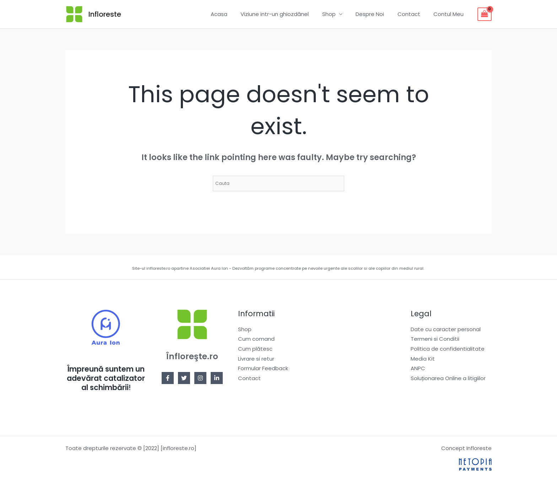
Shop (338, 14)
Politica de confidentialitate (448, 348)
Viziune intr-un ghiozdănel (287, 14)
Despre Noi (376, 14)
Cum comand (256, 339)
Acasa (233, 14)
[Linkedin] (217, 378)
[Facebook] (168, 378)
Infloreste (104, 14)
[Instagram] (200, 378)
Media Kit (423, 358)
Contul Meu (450, 14)
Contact (412, 14)
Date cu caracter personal (446, 329)
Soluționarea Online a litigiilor (448, 378)
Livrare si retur (256, 358)
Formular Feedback (263, 368)
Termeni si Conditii (435, 339)
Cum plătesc (255, 348)
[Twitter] (184, 378)
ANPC (418, 368)
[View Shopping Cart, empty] (484, 14)
